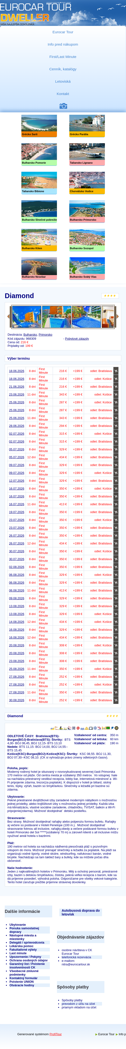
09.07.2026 (16, 465)
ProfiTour (56, 1034)
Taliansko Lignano (87, 154)
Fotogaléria (65, 106)
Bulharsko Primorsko (87, 211)
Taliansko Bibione (39, 183)
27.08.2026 (16, 676)
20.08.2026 (16, 645)
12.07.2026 (16, 480)
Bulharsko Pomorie (39, 154)
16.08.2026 (16, 629)
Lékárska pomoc (21, 946)
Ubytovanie (17, 924)
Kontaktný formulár (23, 978)
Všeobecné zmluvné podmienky (23, 972)
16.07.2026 (16, 488)
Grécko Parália (87, 126)
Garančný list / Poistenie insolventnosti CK (27, 965)
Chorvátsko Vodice (87, 183)
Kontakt (63, 94)
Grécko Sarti (39, 126)
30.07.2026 (16, 551)
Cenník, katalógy (62, 69)
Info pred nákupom (63, 44)
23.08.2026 (16, 661)
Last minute (18, 953)
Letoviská (63, 81)
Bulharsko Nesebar (39, 268)
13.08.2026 (16, 606)
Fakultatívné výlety (23, 949)
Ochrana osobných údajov (28, 960)
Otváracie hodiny (21, 985)
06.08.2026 (16, 575)
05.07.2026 (16, 449)
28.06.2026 (16, 426)
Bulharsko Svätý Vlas (87, 268)
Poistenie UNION (21, 981)
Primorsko (45, 334)
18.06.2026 (16, 371)
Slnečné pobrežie (39, 211)
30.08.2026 (16, 700)
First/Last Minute (62, 57)
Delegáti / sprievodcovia (26, 942)
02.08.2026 (16, 567)
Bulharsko (30, 334)
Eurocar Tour (62, 32)
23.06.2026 (16, 394)
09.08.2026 (16, 598)
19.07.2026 (16, 512)
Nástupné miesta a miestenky (22, 937)
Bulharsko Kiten (39, 240)
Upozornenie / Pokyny (25, 956)
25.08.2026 (16, 669)
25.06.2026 (16, 402)
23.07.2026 (16, 520)
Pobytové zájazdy (77, 338)
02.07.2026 (16, 433)
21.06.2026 (16, 386)
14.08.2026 (16, 622)
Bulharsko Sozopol (87, 240)
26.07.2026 (16, 535)
